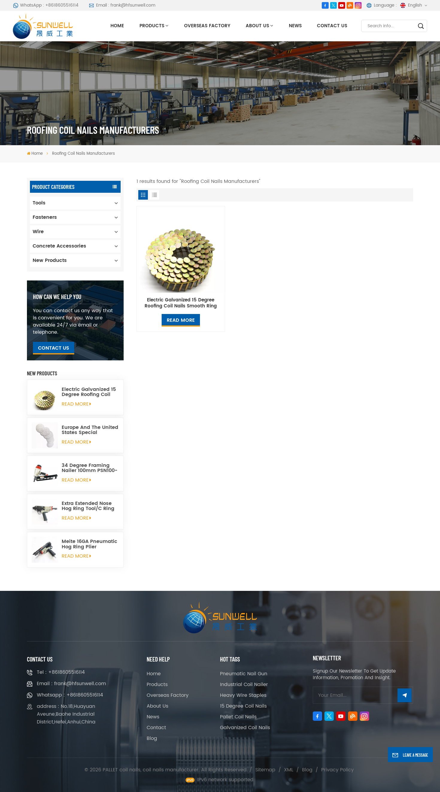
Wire (38, 232)
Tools (39, 203)
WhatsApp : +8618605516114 (45, 5)
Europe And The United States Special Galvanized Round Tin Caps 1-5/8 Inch (90, 430)
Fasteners (45, 217)
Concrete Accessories (59, 246)
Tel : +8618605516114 (61, 672)
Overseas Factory (207, 26)
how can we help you (57, 296)
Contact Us (332, 26)
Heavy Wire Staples (243, 695)
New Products (50, 260)
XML (288, 770)
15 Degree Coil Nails (243, 706)
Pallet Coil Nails (238, 717)
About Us (257, 26)
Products (151, 26)
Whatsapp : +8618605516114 (70, 695)
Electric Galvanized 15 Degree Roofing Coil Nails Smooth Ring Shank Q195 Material (89, 392)
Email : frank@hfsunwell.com (122, 5)
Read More (181, 320)
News (295, 26)
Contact (156, 728)
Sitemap (265, 770)
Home (117, 26)
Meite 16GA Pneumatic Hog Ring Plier (89, 544)
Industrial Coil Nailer (244, 684)
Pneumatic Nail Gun (243, 674)
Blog (152, 738)
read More (76, 404)
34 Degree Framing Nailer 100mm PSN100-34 (89, 468)
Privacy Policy (337, 770)
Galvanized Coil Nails (245, 728)
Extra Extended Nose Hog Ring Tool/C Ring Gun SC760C (88, 506)
